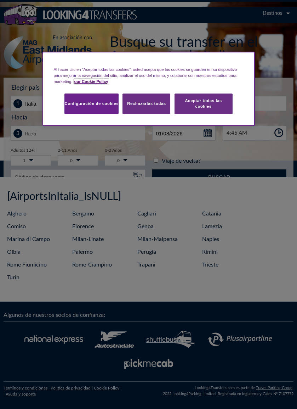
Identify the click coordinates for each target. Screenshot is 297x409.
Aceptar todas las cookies (203, 103)
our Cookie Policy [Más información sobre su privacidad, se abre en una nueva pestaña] (91, 81)
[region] (148, 89)
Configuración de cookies (91, 103)
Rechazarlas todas (146, 103)
